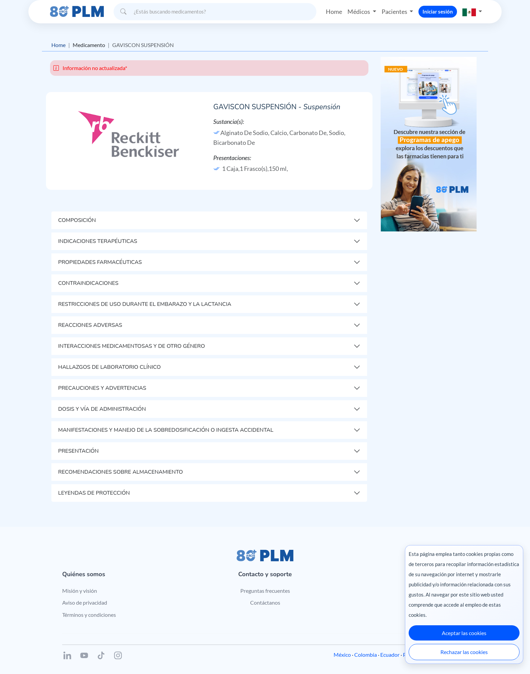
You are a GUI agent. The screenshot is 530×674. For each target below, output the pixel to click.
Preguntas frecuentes (265, 590)
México (342, 654)
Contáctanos (265, 602)
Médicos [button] (359, 11)
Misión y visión (79, 590)
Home (334, 11)
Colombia (365, 654)
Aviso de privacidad (84, 602)
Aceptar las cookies (464, 633)
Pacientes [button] (395, 11)
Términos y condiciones (89, 614)
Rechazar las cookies (464, 652)
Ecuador (390, 654)
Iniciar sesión (438, 11)
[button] (472, 11)
